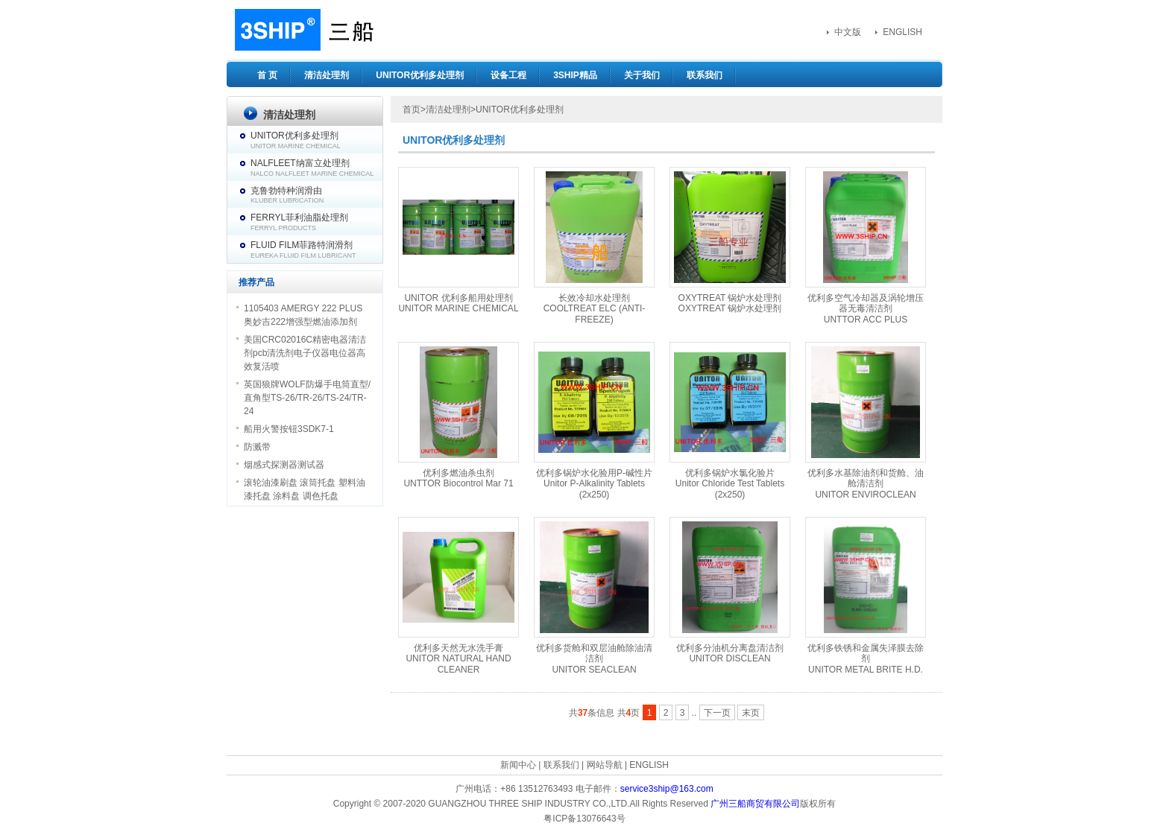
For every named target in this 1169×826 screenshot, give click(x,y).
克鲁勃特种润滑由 (316, 195)
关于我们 (642, 75)
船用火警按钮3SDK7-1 (289, 429)
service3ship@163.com (666, 789)
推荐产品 (256, 282)
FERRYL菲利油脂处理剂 (316, 222)
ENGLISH (902, 32)
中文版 (847, 32)
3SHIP (302, 30)
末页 (751, 713)
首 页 (267, 75)
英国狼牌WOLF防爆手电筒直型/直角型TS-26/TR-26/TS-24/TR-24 (307, 397)
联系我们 (704, 75)
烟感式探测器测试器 (284, 465)
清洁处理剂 (326, 75)
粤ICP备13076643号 (584, 818)
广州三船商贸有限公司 (755, 803)
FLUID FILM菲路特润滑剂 (316, 249)
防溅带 (257, 447)
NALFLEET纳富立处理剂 (316, 167)
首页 (411, 109)
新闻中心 (518, 765)
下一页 (717, 713)
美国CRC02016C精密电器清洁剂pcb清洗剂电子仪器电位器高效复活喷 (305, 353)
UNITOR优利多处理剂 (420, 75)
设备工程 (508, 75)
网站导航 (605, 765)
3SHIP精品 (575, 75)
